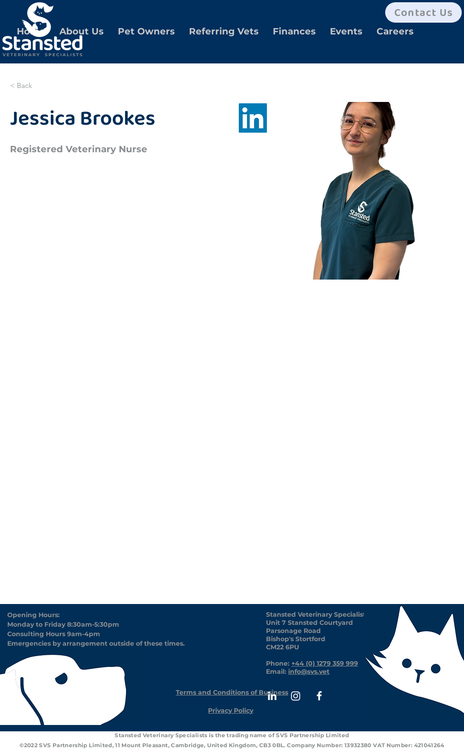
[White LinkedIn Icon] (272, 696)
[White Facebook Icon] (319, 696)
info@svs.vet (308, 671)
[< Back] (28, 85)
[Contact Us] (423, 12)
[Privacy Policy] (230, 710)
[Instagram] (296, 696)
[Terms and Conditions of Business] (232, 692)
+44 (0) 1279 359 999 (324, 663)
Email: (277, 671)
